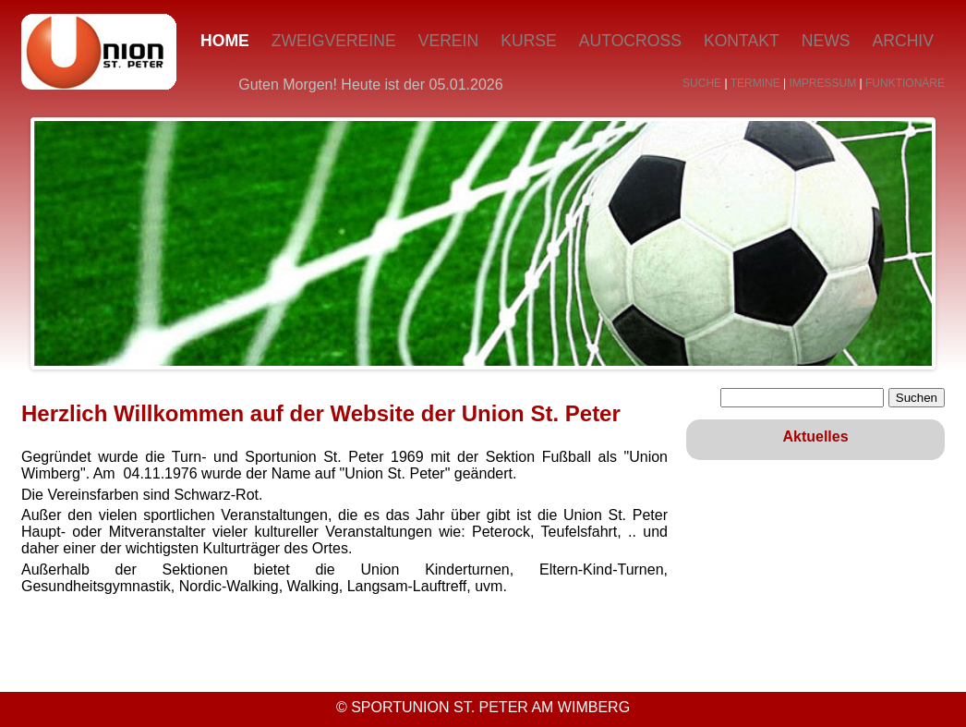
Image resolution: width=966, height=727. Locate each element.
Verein (448, 40)
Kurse (529, 40)
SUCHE (701, 83)
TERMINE (755, 83)
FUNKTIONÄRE (905, 83)
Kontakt (741, 40)
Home (224, 40)
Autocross (630, 40)
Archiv (903, 40)
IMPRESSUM (823, 83)
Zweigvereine (334, 40)
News (826, 40)
